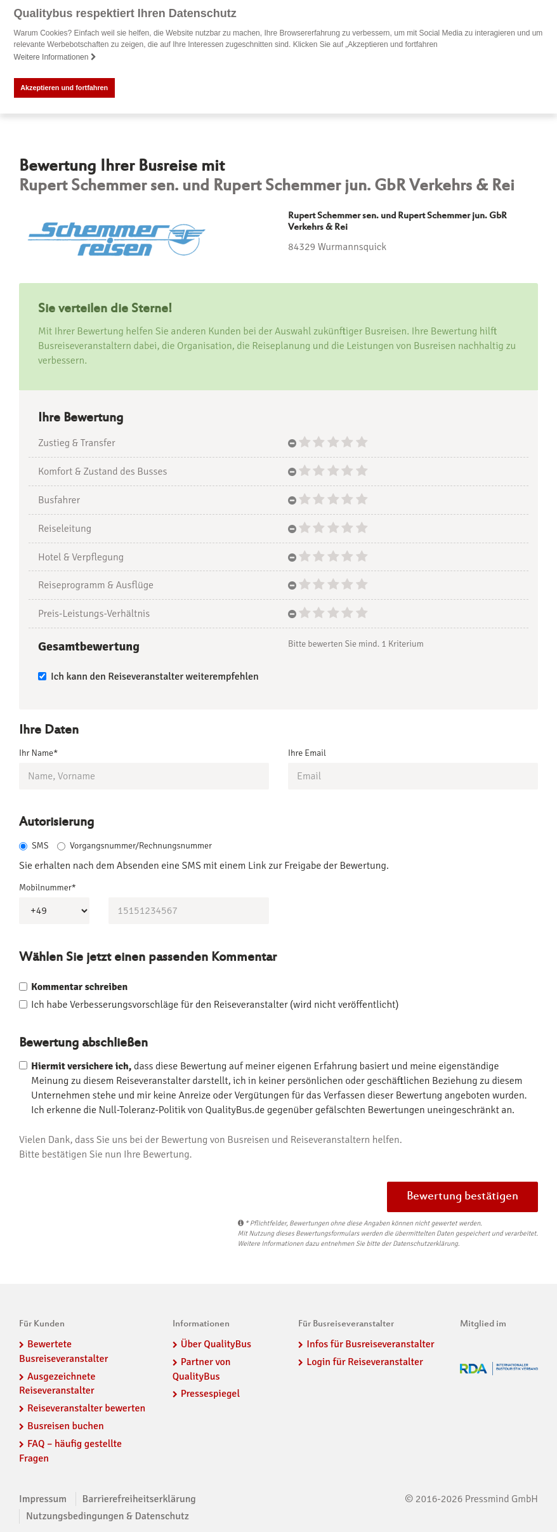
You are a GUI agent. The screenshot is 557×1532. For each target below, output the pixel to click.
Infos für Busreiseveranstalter (370, 1344)
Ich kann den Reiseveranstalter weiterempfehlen (148, 676)
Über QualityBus (216, 1344)
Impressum (43, 1499)
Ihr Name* (38, 752)
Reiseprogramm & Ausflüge (96, 585)
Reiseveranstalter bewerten (86, 1408)
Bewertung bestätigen (462, 1197)
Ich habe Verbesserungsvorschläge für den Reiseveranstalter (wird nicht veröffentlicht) (214, 1004)
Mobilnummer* (47, 887)
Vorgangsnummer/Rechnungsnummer (134, 845)
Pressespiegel (210, 1393)
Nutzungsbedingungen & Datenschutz (107, 1516)
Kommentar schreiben (79, 987)
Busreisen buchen (65, 1426)
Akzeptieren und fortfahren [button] (64, 87)
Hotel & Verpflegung (81, 556)
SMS (33, 845)
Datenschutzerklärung (425, 1243)
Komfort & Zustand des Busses (102, 471)
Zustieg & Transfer (76, 443)
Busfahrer (59, 500)
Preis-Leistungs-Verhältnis (94, 613)
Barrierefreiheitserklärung (139, 1499)
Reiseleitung (64, 528)
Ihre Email (307, 752)
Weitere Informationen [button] (55, 57)
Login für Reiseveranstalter (364, 1362)
